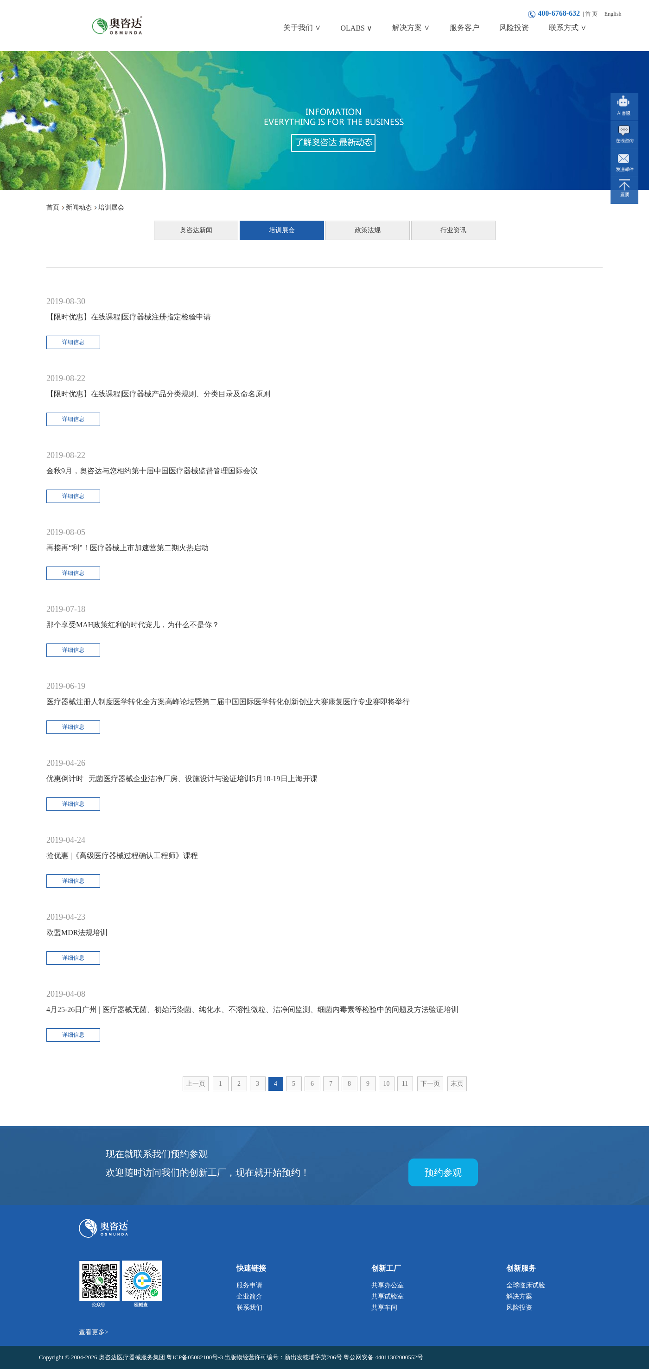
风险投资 (519, 1307)
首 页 (591, 14)
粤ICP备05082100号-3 (195, 1357)
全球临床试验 (525, 1285)
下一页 (430, 1083)
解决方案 (519, 1296)
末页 (457, 1083)
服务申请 (249, 1285)
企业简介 (249, 1296)
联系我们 (249, 1307)
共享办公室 (387, 1285)
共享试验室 (387, 1296)
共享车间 (384, 1307)
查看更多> (93, 1332)
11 (405, 1083)
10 (386, 1083)
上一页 (195, 1083)
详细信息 (73, 342)
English (613, 14)
